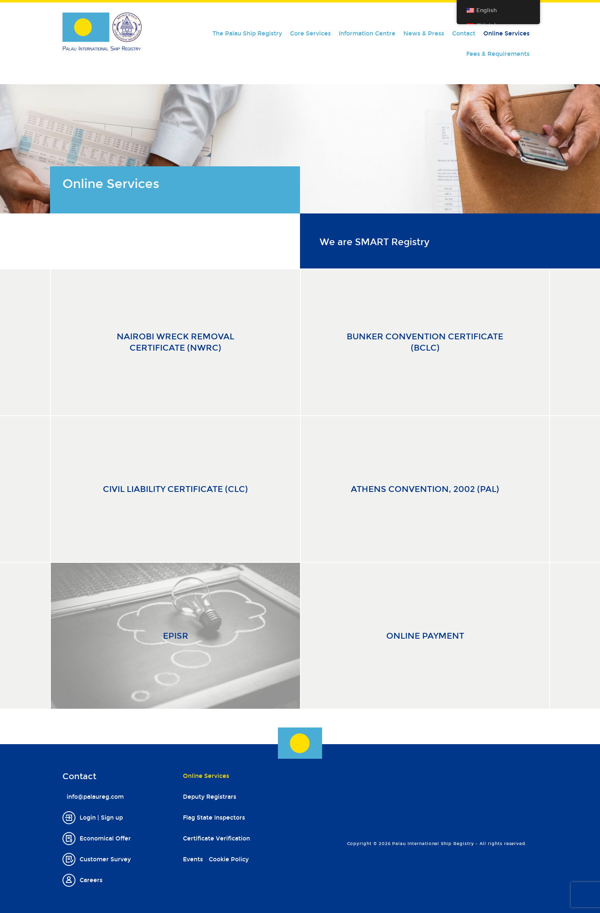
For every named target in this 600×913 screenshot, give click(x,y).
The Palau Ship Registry (247, 33)
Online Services (506, 33)
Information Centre (367, 33)
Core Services (310, 33)
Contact (463, 33)
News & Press (423, 33)
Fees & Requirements (498, 54)
